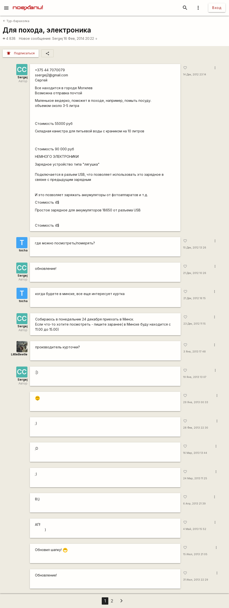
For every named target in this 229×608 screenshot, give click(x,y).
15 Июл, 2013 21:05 (195, 554)
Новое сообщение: (35, 38)
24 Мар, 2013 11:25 (195, 478)
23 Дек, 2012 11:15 (194, 323)
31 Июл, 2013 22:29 (195, 579)
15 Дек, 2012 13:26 (194, 247)
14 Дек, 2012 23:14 (194, 74)
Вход (216, 8)
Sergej (57, 38)
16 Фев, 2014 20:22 (81, 38)
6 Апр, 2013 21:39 (194, 503)
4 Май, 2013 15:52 (194, 529)
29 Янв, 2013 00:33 (195, 402)
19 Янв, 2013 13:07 (194, 377)
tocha (23, 250)
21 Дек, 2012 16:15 (194, 298)
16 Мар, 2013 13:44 (195, 453)
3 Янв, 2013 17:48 (194, 351)
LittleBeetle (19, 354)
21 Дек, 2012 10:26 (194, 273)
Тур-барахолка (16, 21)
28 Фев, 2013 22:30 (195, 427)
